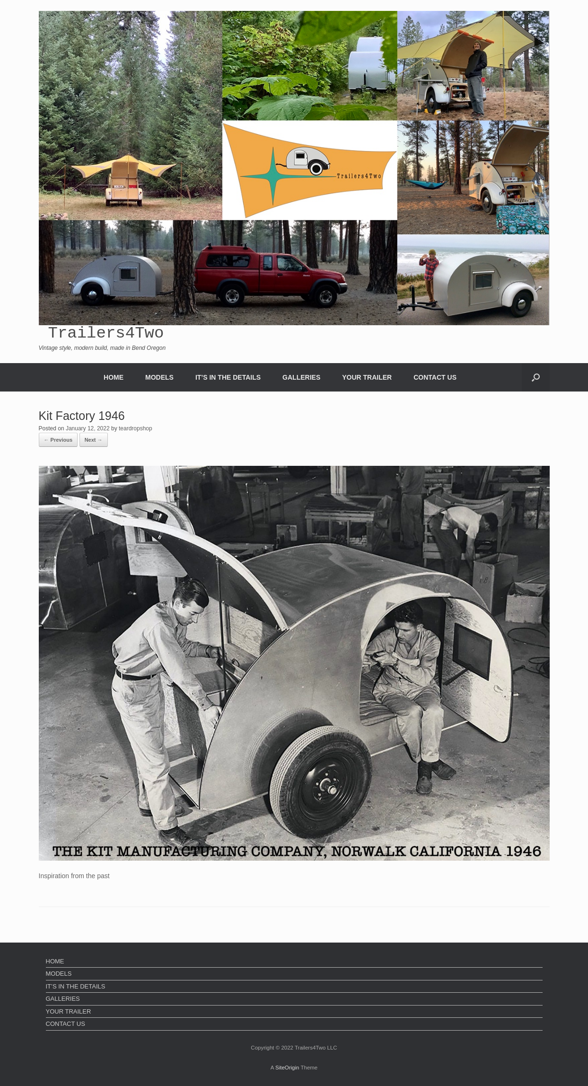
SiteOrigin (287, 1067)
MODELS (159, 377)
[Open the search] (536, 377)
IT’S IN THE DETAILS (228, 377)
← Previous (58, 440)
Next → (94, 440)
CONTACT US (434, 377)
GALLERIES (301, 377)
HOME (113, 377)
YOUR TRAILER (367, 377)
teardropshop (135, 428)
